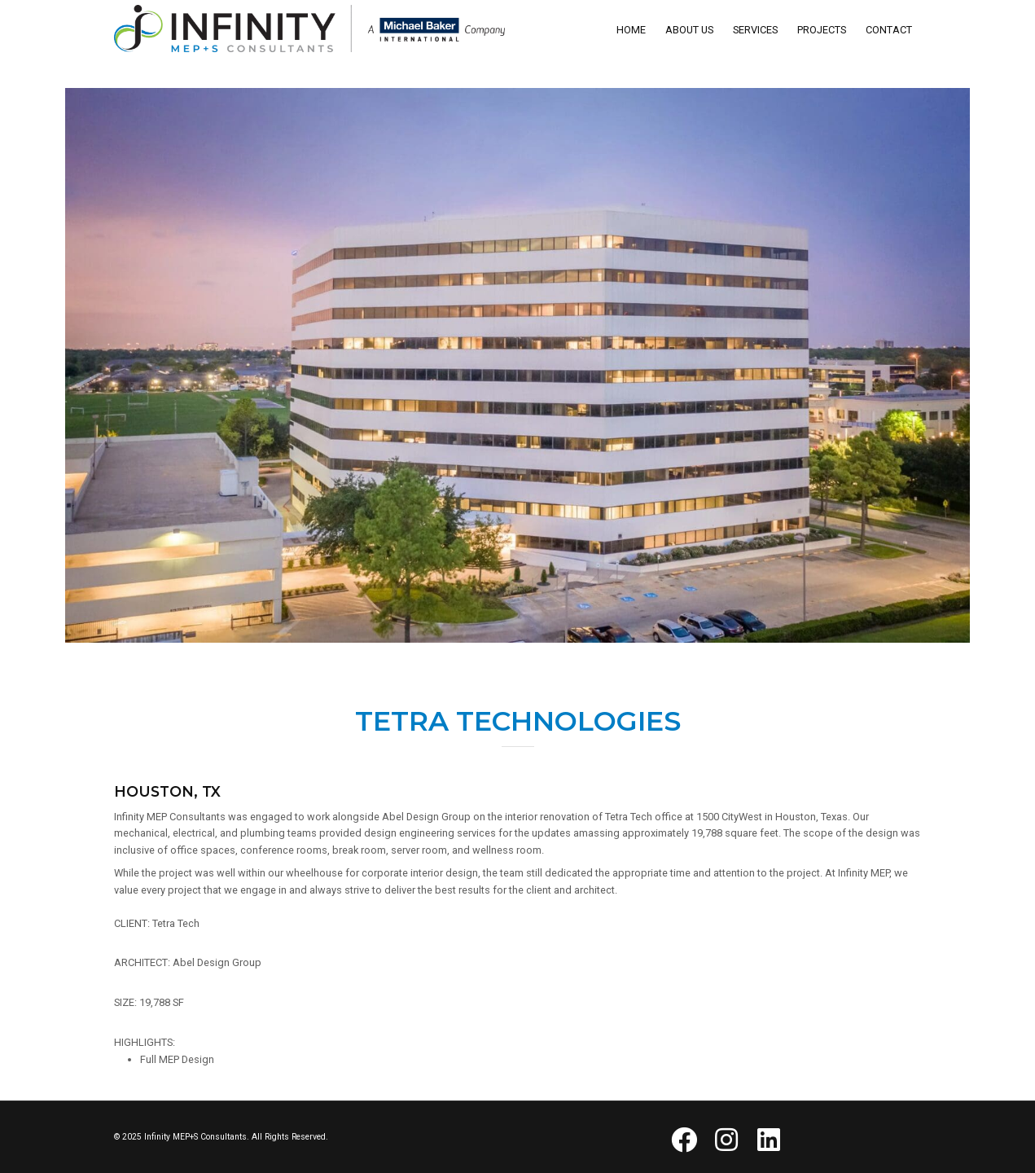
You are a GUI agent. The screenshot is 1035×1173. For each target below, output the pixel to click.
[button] (684, 1140)
